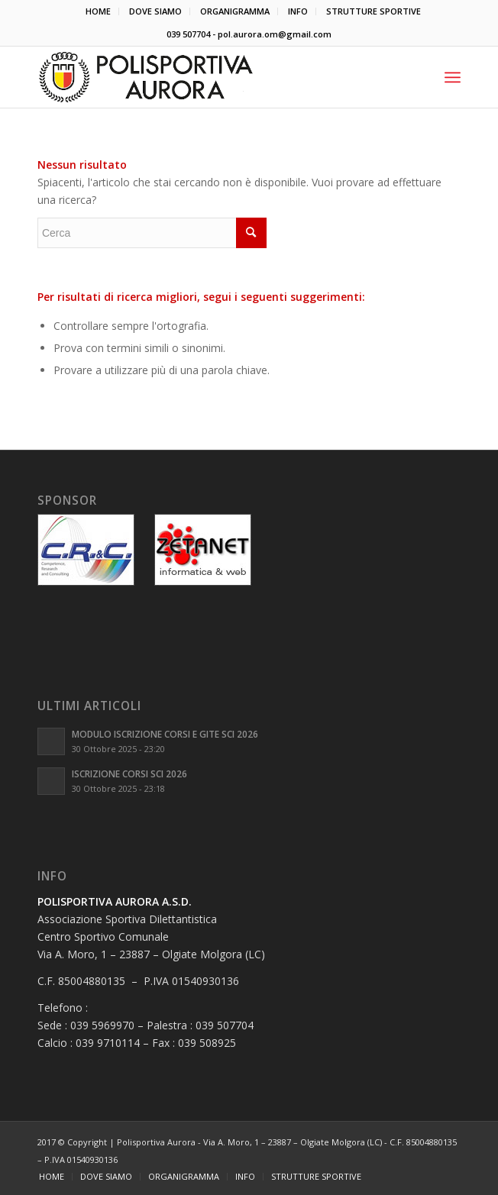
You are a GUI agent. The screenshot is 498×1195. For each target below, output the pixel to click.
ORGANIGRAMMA (235, 11)
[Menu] (453, 77)
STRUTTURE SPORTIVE (373, 11)
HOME (98, 11)
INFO (298, 11)
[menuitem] (98, 11)
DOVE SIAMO (155, 11)
